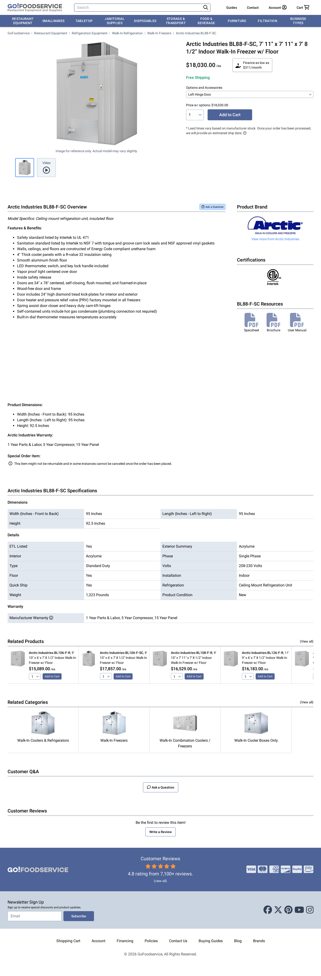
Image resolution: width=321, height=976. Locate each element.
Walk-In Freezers (159, 33)
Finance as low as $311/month (252, 65)
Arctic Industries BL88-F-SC (196, 33)
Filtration (267, 21)
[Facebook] (267, 910)
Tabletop (84, 21)
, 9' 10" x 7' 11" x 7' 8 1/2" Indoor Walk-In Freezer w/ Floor (193, 658)
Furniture (237, 21)
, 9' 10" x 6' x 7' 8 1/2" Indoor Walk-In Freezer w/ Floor (52, 658)
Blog (238, 941)
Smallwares (53, 21)
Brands (259, 941)
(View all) (306, 641)
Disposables (145, 21)
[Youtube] (299, 910)
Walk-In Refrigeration (127, 33)
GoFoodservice (19, 33)
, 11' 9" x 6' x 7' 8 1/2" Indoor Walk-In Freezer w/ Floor (265, 658)
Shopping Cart (68, 941)
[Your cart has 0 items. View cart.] (303, 7)
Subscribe (78, 916)
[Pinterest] (288, 910)
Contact (253, 7)
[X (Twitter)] (278, 910)
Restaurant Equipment (23, 21)
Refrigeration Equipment (89, 33)
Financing (125, 941)
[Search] (138, 7)
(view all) (160, 881)
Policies (151, 941)
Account (98, 941)
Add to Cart (230, 114)
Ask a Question (212, 207)
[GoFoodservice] (35, 7)
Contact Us (178, 941)
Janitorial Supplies (115, 21)
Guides (231, 7)
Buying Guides (211, 941)
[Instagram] (310, 910)
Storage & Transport (176, 21)
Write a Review (160, 832)
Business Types (298, 21)
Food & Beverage (206, 21)
